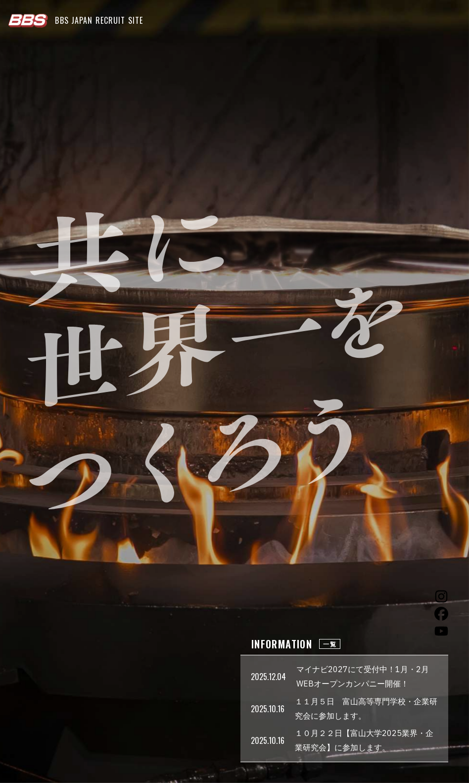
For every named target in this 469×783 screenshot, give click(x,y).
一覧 (329, 643)
